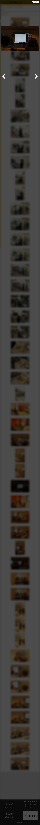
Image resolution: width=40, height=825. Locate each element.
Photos (5, 2)
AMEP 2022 (22, 2)
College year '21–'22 (13, 2)
